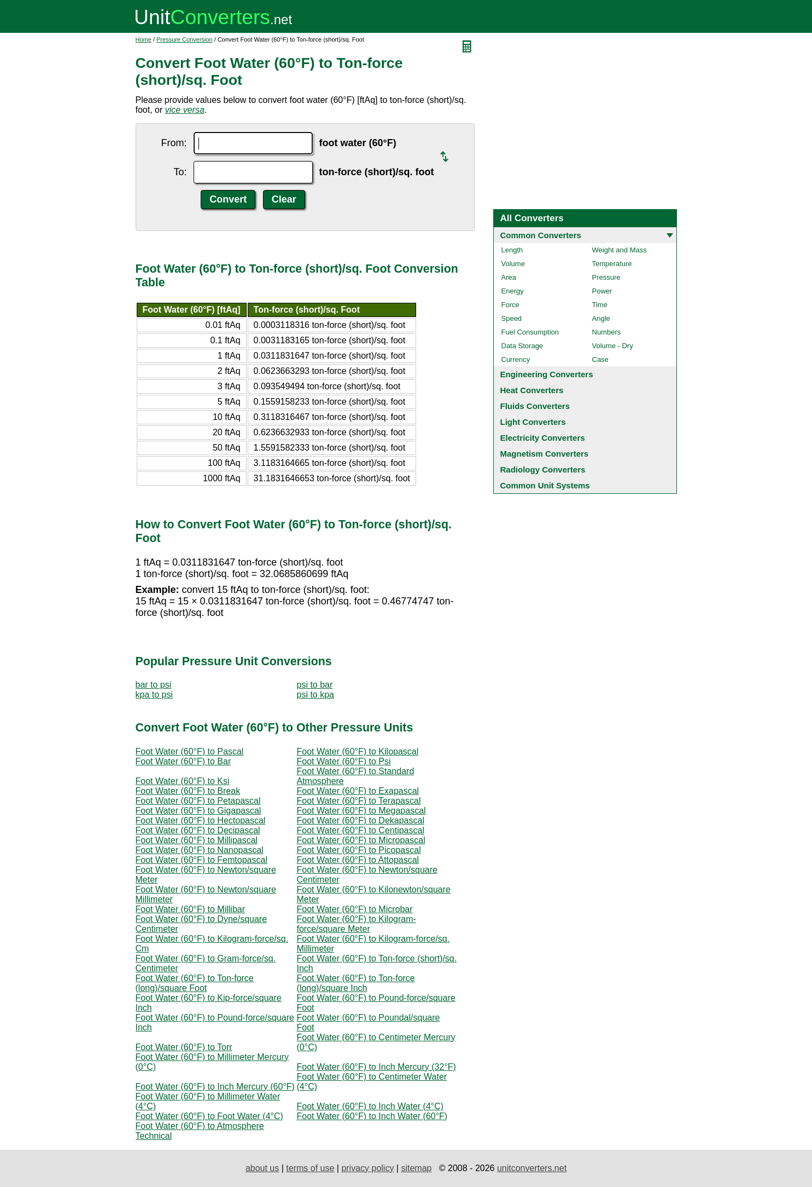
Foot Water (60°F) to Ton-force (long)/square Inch (356, 983)
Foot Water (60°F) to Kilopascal (358, 751)
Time (599, 305)
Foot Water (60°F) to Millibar (191, 909)
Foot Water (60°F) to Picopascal (359, 850)
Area (508, 277)
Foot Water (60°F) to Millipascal (197, 840)
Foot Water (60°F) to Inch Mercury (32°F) (376, 1066)
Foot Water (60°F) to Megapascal (361, 810)
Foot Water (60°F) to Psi (344, 761)
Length (512, 250)
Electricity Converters (542, 437)
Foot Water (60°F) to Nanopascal (200, 850)
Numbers (606, 332)
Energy (512, 291)
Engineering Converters (546, 374)
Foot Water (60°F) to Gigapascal (198, 810)
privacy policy (367, 1168)
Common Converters (540, 235)
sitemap (416, 1168)
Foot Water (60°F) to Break (188, 791)
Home (143, 39)
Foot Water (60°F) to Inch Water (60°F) (372, 1116)
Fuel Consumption (530, 332)
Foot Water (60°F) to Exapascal (358, 791)
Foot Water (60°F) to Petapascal (198, 800)
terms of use (310, 1168)
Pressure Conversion (184, 39)
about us (262, 1168)
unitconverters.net (531, 1168)
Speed (511, 318)
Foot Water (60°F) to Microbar (355, 909)
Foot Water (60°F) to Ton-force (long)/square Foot (195, 983)
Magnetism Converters (544, 453)
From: (174, 142)
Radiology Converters (543, 469)
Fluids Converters (535, 406)
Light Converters (533, 422)
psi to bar (315, 684)
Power (602, 291)
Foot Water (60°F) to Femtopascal (201, 860)
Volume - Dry (612, 346)
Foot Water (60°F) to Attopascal (358, 860)
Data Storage (522, 346)
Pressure (606, 277)
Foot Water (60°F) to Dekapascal (360, 820)
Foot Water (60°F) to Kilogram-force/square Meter (356, 924)
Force (510, 305)
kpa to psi (154, 694)
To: (179, 171)
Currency (515, 359)
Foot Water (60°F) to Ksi (183, 781)
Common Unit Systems (545, 485)
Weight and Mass (619, 250)
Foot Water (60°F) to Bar (183, 761)
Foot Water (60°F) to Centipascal (360, 830)
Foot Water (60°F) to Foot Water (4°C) (209, 1116)
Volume (513, 264)
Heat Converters (532, 390)
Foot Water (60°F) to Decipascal (198, 830)
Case (600, 359)
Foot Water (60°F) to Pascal (190, 751)
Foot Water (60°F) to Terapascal (359, 800)
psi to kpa (315, 694)
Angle (601, 318)
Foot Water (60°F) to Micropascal (361, 840)
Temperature (612, 264)
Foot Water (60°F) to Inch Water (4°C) (370, 1106)
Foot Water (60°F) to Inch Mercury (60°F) (215, 1086)
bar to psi (154, 684)
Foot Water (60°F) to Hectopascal (201, 820)
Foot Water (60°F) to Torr (184, 1047)
